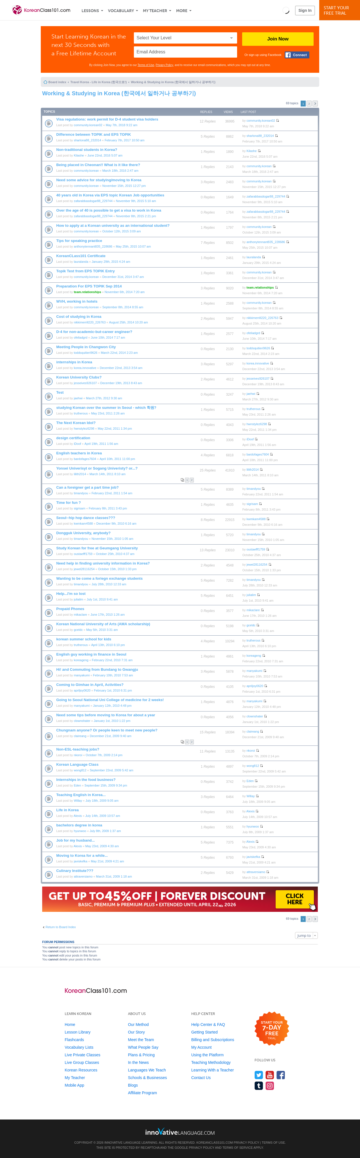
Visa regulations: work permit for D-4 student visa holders (107, 119)
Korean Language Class (77, 764)
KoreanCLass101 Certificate (80, 256)
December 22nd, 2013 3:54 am (121, 368)
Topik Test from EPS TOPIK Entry (85, 271)
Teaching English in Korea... (81, 795)
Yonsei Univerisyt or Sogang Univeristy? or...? (97, 468)
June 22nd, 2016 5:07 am (105, 155)
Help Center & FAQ (208, 1024)
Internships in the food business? (86, 780)
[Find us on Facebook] (280, 1075)
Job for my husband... (75, 840)
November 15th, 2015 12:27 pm (124, 185)
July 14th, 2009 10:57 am (102, 815)
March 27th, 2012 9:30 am (104, 398)
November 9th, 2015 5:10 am (136, 201)
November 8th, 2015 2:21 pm (136, 216)
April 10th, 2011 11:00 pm (117, 459)
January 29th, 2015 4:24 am (111, 261)
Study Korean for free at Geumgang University (97, 548)
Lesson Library (78, 1032)
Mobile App (74, 1085)
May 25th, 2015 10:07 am (133, 246)
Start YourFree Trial (340, 10)
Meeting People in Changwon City (86, 347)
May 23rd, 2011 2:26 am (108, 413)
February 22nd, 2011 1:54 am (111, 493)
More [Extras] (181, 10)
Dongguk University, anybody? (83, 533)
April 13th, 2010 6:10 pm (108, 645)
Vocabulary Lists (79, 1047)
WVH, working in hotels (77, 301)
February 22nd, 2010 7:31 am (112, 660)
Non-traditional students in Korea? (86, 150)
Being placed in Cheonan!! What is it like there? (98, 165)
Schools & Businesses (147, 1077)
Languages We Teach (147, 1070)
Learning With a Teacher (212, 1070)
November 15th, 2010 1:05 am (112, 538)
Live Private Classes (82, 1055)
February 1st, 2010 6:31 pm (113, 690)
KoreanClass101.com (214, 1142)
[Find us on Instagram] (270, 1085)
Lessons (90, 10)
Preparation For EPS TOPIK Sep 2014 (89, 286)
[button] (286, 10)
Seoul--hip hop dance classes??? (85, 518)
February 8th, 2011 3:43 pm (108, 508)
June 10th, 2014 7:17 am (108, 337)
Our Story (136, 1032)
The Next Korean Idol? (76, 423)
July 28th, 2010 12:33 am (108, 584)
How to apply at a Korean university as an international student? (113, 225)
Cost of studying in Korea (78, 316)
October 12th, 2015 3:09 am (121, 231)
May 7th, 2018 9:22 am (122, 125)
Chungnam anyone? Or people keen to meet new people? (107, 730)
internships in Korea (74, 362)
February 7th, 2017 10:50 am (125, 140)
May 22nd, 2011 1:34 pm (115, 428)
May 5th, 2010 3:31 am (102, 629)
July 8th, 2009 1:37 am (105, 831)
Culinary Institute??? (74, 871)
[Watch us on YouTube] (270, 1075)
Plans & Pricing (141, 1055)
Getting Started (204, 1032)
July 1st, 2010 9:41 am (102, 599)
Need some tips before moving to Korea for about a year (105, 715)
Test (60, 392)
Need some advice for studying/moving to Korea (98, 180)
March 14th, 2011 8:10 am (107, 474)
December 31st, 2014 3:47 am (123, 276)
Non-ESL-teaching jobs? (77, 749)
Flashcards (74, 1039)
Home (70, 1024)
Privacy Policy (164, 65)
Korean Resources (81, 1070)
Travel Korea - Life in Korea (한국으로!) (98, 82)
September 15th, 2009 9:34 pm (105, 785)
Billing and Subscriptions (212, 1039)
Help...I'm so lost (71, 594)
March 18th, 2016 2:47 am (120, 170)
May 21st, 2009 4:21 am (107, 861)
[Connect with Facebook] (297, 55)
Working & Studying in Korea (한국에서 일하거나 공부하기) (173, 82)
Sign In (305, 10)
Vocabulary (121, 10)
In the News (138, 1062)
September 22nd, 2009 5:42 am (111, 770)
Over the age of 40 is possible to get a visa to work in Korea (108, 210)
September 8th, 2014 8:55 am (122, 307)
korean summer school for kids (83, 639)
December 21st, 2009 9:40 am (110, 736)
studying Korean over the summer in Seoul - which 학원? (106, 407)
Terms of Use (146, 65)
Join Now (278, 39)
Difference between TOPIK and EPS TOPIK (93, 134)
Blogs (133, 1085)
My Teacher (155, 10)
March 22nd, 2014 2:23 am (119, 352)
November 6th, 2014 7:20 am (125, 292)
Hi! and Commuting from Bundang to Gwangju (97, 669)
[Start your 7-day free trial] (272, 1029)
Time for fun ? (68, 502)
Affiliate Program (142, 1093)
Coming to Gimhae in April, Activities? (89, 685)
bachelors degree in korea (79, 825)
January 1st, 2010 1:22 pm (112, 720)
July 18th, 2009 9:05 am (102, 800)
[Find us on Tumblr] (259, 1085)
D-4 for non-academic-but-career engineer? (94, 332)
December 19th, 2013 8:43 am (121, 383)
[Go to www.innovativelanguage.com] (180, 1131)
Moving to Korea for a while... (82, 855)
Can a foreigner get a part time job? (87, 487)
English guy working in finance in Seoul (91, 654)
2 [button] (309, 103)
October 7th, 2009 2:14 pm (104, 755)
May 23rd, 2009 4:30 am (102, 846)
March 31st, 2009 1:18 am (114, 876)
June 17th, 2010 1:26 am (108, 614)
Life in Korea (67, 810)
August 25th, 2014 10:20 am (128, 322)
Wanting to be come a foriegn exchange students (99, 578)
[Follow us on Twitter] (259, 1075)
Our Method (138, 1024)
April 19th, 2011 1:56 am (101, 443)
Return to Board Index (61, 927)
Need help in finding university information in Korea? (103, 563)
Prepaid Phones (70, 609)
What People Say (143, 1047)
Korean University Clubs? (79, 377)
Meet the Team (141, 1039)
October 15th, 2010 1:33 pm (117, 569)
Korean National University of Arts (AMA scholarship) (103, 624)
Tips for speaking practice (79, 241)
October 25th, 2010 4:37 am (115, 554)
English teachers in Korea (79, 453)
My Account (201, 1047)
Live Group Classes (82, 1062)
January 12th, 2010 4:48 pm (112, 705)
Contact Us (201, 1077)
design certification (73, 438)
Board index (57, 82)
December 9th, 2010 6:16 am (116, 523)
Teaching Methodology (211, 1062)
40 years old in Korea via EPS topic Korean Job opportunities (110, 195)
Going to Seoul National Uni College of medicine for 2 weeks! (110, 700)
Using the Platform (207, 1055)
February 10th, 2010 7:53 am (113, 675)
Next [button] (315, 103)
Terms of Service (237, 1147)
